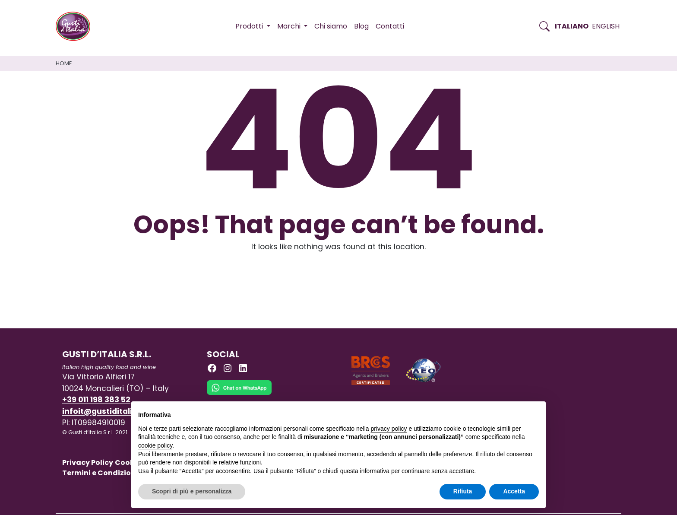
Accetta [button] (514, 491)
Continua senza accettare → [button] (499, 412)
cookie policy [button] (155, 445)
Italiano (571, 26)
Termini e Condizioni (100, 473)
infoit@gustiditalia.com (110, 411)
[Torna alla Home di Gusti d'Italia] (76, 26)
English (606, 26)
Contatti (390, 26)
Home (64, 63)
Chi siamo (330, 26)
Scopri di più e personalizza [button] (191, 491)
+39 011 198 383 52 (96, 399)
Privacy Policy (87, 462)
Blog (361, 26)
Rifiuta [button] (462, 491)
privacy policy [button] (389, 428)
